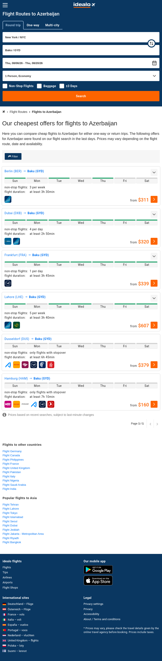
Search (81, 96)
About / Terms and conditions (102, 619)
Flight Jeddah (11, 529)
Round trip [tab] (13, 25)
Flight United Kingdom (16, 468)
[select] (154, 199)
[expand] (154, 172)
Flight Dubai (10, 525)
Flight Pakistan (12, 472)
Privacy (88, 609)
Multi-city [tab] (52, 25)
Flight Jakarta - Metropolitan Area (23, 533)
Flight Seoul (10, 521)
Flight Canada (11, 455)
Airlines (7, 577)
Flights (7, 567)
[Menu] (5, 5)
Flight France (11, 463)
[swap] (151, 43)
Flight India (9, 488)
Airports (7, 582)
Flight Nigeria (11, 480)
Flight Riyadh (11, 538)
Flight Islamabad (13, 517)
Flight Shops (10, 587)
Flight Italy (9, 476)
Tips (5, 572)
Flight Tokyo (10, 513)
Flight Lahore (11, 508)
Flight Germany (12, 451)
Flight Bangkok (12, 542)
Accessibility (91, 614)
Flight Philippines (13, 459)
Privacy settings (93, 604)
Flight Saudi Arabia (14, 484)
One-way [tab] (33, 25)
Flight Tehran (11, 504)
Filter (14, 156)
